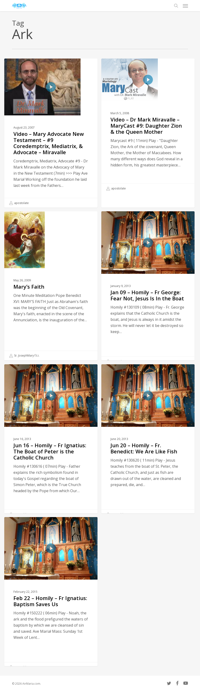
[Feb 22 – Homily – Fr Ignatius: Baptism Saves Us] (51, 607)
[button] (185, 5)
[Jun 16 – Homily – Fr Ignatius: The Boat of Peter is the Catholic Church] (51, 454)
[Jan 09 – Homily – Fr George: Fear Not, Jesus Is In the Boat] (148, 301)
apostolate (19, 203)
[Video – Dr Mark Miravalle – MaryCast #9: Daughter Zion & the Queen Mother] (148, 126)
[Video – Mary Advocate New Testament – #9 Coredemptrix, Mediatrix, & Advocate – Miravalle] (51, 133)
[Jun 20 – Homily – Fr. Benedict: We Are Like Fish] (148, 454)
